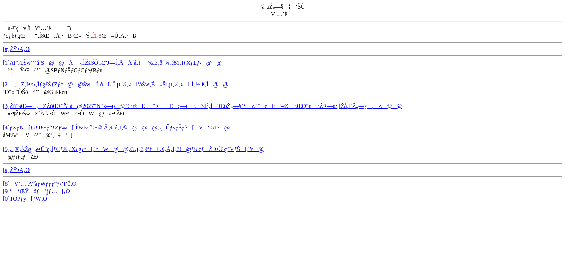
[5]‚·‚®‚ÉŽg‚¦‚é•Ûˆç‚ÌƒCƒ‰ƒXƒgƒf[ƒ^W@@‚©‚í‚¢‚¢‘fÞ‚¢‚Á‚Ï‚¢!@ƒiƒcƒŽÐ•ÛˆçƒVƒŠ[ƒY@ (133, 149)
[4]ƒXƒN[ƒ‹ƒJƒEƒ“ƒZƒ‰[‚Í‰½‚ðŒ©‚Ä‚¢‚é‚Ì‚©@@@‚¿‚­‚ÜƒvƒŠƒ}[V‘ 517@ (116, 127)
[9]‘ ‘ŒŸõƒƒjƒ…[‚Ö (36, 191)
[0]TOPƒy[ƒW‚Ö (25, 199)
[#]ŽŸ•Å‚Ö (16, 49)
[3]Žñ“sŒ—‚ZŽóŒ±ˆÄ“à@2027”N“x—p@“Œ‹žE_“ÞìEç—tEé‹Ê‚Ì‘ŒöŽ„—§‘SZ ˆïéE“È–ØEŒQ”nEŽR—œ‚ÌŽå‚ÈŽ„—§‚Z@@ (202, 106)
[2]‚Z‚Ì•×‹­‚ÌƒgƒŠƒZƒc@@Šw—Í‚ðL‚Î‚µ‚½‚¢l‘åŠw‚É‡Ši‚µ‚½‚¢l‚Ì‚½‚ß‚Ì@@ (115, 84)
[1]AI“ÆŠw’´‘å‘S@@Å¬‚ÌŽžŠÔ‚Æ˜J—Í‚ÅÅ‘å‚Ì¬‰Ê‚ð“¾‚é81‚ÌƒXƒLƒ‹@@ (112, 63)
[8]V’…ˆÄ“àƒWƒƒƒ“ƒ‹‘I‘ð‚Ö (39, 184)
